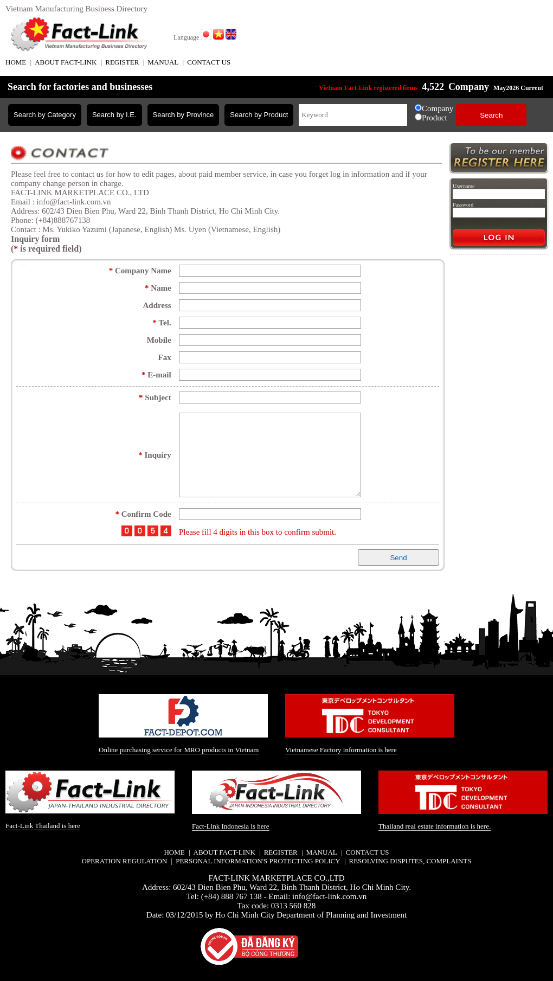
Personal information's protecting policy (258, 861)
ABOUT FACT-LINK (66, 62)
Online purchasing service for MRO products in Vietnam (179, 750)
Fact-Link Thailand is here (42, 826)
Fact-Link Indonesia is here (230, 826)
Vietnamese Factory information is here (341, 750)
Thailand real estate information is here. (434, 826)
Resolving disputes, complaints (410, 861)
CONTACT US (208, 62)
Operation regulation (125, 861)
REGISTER (122, 62)
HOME (15, 62)
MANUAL (162, 62)
